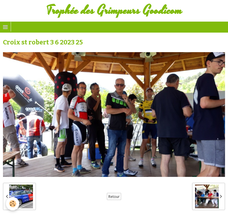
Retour (114, 196)
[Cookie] (12, 203)
